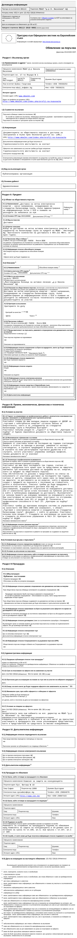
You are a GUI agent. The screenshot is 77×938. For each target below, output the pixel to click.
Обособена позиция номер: (49, 267)
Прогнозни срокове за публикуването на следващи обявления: (25, 746)
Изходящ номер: (8, 12)
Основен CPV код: (11, 273)
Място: (4, 711)
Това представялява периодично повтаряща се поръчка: (23, 739)
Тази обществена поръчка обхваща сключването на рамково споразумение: (30, 590)
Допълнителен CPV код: (42, 216)
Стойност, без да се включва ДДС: (15, 240)
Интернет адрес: (12, 796)
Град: (4, 78)
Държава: (48, 79)
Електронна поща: (9, 87)
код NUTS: (21, 78)
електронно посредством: (12, 153)
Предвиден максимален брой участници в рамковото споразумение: (30, 594)
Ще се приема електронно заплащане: (16, 759)
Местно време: (33, 674)
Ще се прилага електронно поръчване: (16, 755)
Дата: (4, 674)
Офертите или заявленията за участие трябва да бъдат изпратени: (27, 148)
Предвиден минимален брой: (17, 353)
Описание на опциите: (12, 375)
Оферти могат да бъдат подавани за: (17, 257)
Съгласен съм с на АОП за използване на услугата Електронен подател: (51, 18)
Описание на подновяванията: (14, 344)
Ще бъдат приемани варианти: (15, 360)
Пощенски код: (36, 78)
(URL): (5, 137)
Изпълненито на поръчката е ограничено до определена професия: (26, 546)
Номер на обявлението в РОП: (13, 666)
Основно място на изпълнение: (15, 280)
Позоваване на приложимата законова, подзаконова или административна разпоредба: (33, 548)
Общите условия (48, 18)
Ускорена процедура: (11, 579)
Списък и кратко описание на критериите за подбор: (21, 441)
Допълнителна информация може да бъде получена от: (22, 141)
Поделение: (34, 9)
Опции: (6, 368)
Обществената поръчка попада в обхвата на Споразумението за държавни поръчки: (33, 644)
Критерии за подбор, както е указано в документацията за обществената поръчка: (32, 439)
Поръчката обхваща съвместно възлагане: (18, 114)
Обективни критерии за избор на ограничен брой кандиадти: (25, 355)
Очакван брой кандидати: (13, 351)
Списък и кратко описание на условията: (17, 419)
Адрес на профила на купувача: (16, 99)
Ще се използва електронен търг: (15, 634)
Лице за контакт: (9, 84)
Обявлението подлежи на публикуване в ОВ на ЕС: (11, 17)
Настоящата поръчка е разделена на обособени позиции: (23, 251)
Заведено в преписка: (10, 28)
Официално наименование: (13, 69)
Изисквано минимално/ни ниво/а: (15, 456)
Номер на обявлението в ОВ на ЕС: (14, 662)
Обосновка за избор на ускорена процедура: (19, 581)
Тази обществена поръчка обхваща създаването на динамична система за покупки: (33, 601)
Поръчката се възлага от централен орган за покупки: (22, 120)
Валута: (39, 240)
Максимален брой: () (36, 353)
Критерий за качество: (16, 312)
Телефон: (48, 84)
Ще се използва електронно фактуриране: (18, 757)
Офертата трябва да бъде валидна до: (15, 694)
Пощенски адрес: (9, 75)
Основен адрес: (11, 96)
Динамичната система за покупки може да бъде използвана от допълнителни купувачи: (35, 603)
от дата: (21, 12)
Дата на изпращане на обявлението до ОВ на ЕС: (19, 24)
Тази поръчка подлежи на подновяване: (18, 337)
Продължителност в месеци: (14, 333)
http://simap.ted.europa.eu (51, 42)
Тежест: (33, 316)
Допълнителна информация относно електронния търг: (22, 636)
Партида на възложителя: (11, 9)
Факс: (47, 87)
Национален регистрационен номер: (58, 69)
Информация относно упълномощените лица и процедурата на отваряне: (28, 717)
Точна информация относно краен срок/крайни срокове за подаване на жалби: (30, 824)
